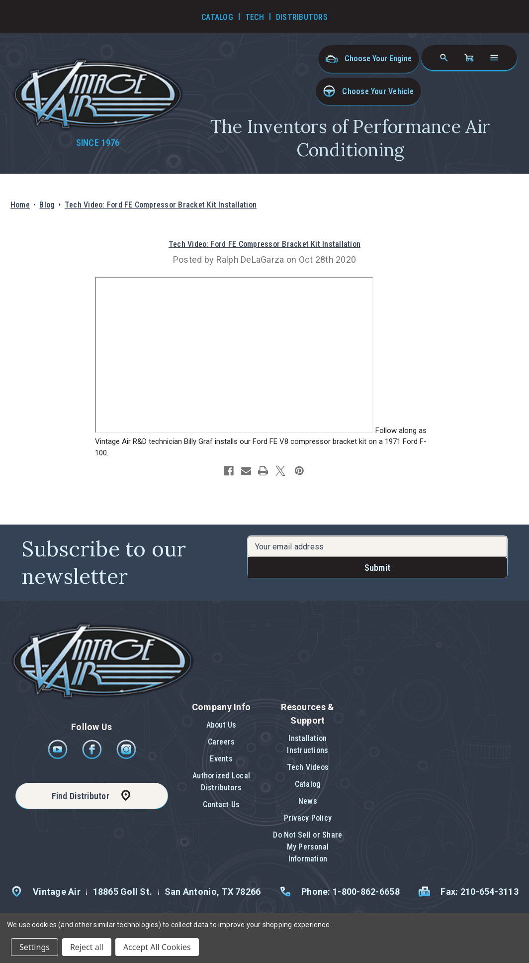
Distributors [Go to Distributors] (302, 17)
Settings (34, 947)
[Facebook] (93, 756)
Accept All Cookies (157, 947)
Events (221, 758)
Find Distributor (80, 796)
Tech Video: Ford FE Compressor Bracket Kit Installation (264, 244)
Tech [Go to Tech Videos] (254, 17)
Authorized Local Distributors (221, 781)
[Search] (444, 57)
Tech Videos (308, 767)
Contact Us (221, 804)
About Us (221, 725)
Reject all (86, 947)
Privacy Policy (308, 818)
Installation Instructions (307, 744)
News (307, 801)
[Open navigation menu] (494, 57)
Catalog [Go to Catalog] (217, 17)
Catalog (308, 784)
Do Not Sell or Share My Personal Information (307, 846)
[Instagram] (126, 756)
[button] (368, 91)
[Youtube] (58, 756)
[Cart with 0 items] (468, 57)
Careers (221, 742)
